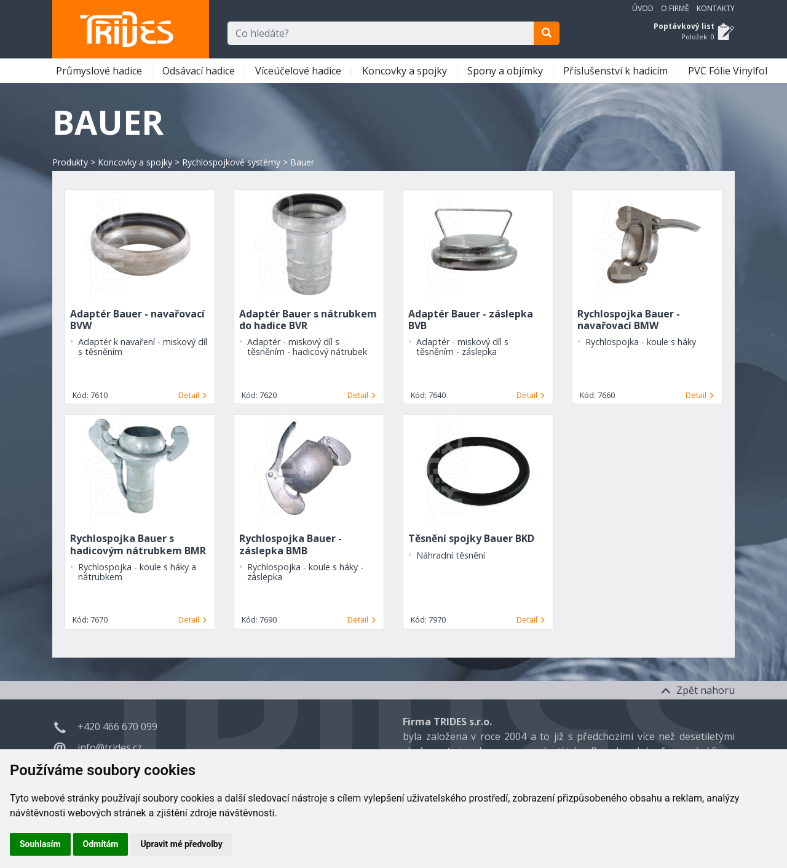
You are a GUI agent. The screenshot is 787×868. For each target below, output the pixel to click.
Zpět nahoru (698, 690)
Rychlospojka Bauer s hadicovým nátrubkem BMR (138, 544)
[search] (547, 33)
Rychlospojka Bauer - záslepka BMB (290, 544)
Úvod (643, 8)
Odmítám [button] (101, 844)
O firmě (675, 8)
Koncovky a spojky (405, 71)
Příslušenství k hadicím (616, 71)
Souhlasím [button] (40, 844)
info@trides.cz (109, 747)
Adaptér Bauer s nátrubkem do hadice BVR (308, 319)
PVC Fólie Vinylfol (729, 71)
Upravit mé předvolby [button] (181, 844)
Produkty (70, 162)
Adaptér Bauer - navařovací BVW (137, 319)
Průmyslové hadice (100, 71)
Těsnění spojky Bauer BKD (471, 538)
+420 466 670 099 (117, 726)
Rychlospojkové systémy (231, 162)
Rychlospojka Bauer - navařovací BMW (628, 319)
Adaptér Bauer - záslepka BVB (470, 319)
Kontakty (716, 8)
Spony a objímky (506, 71)
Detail (192, 394)
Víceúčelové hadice (299, 71)
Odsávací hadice (199, 71)
